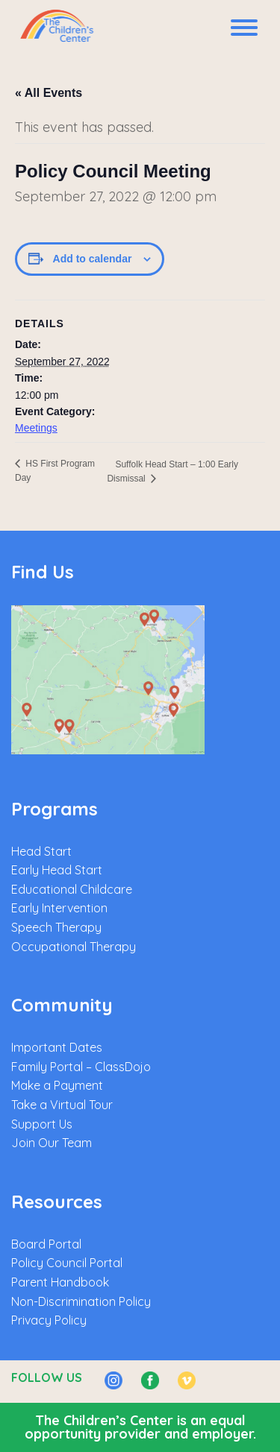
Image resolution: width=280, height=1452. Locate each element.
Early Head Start (56, 869)
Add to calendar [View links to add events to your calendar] (92, 259)
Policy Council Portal (66, 1262)
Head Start (41, 851)
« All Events (48, 92)
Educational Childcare (71, 889)
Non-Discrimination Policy (81, 1301)
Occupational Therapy (73, 946)
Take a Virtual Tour (62, 1104)
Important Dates (56, 1047)
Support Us (41, 1124)
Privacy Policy (49, 1320)
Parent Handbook (60, 1282)
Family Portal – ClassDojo (81, 1066)
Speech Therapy (56, 927)
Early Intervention (59, 907)
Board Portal (46, 1244)
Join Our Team (51, 1142)
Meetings (36, 428)
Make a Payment (57, 1085)
